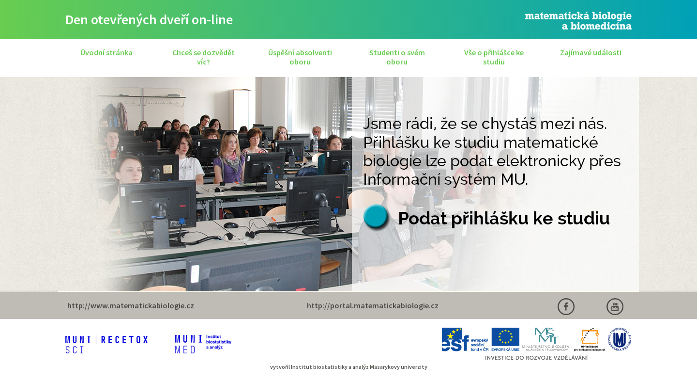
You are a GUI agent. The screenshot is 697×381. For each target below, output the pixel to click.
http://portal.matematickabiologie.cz (373, 305)
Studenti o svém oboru (397, 57)
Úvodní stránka (106, 52)
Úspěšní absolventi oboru (300, 57)
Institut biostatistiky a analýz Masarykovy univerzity (359, 366)
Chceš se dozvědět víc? (203, 57)
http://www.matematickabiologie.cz (130, 305)
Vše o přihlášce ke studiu (494, 57)
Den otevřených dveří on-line (149, 19)
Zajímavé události (590, 52)
